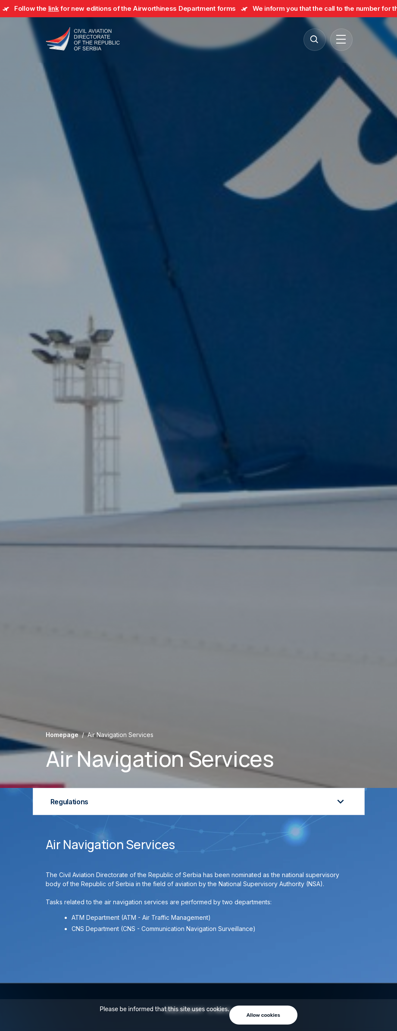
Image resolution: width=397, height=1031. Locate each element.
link (53, 8)
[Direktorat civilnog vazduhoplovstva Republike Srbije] (83, 39)
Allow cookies (263, 1015)
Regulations (198, 801)
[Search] (314, 39)
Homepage (62, 734)
